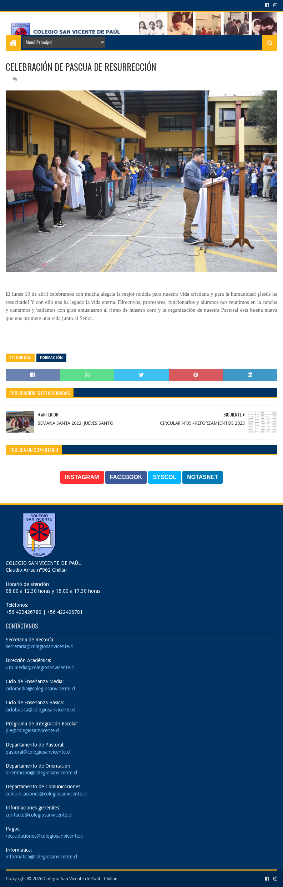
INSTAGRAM (82, 477)
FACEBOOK (126, 477)
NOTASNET (202, 477)
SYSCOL (164, 477)
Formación (51, 358)
